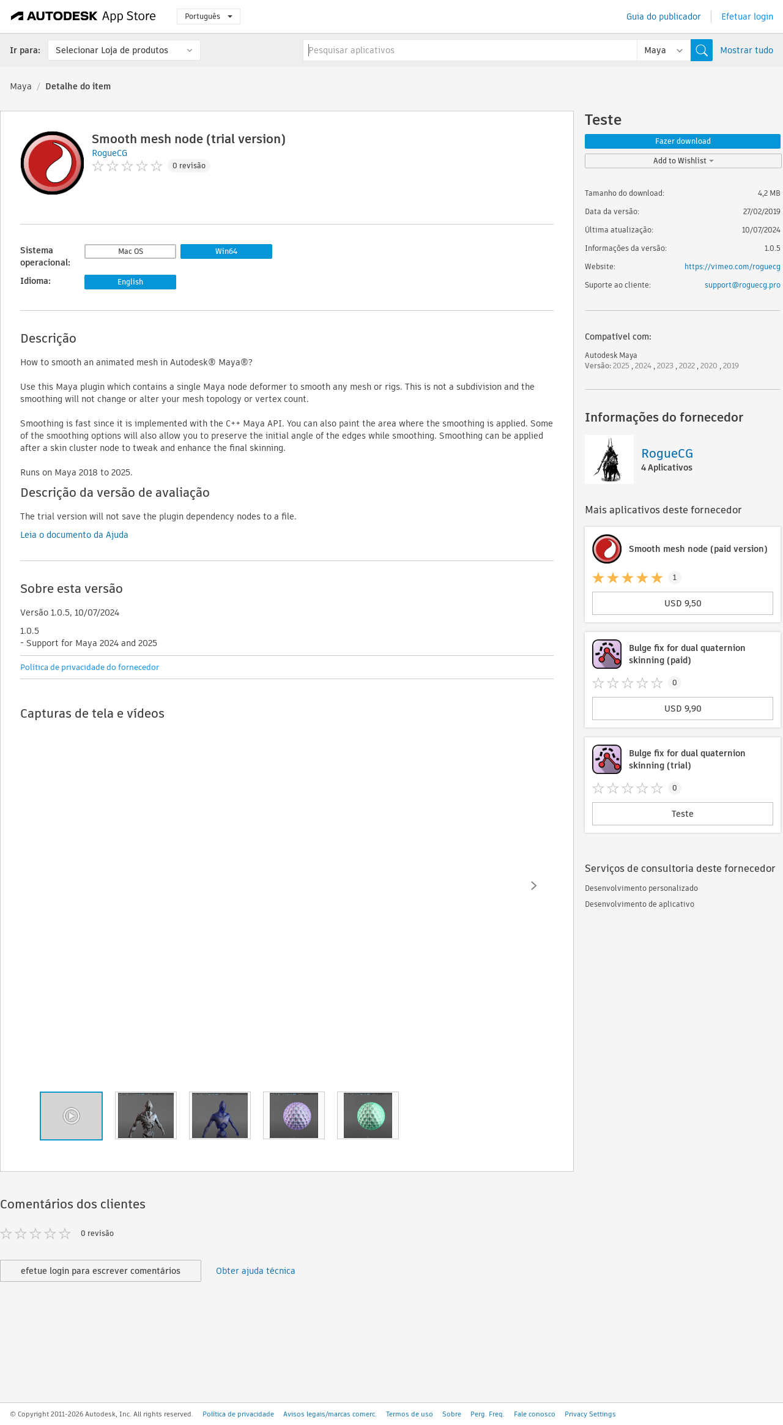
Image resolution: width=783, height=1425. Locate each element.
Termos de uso (409, 1414)
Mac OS (130, 251)
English (130, 282)
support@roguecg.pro (743, 285)
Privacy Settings (590, 1414)
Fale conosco (534, 1414)
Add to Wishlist (683, 160)
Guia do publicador (663, 16)
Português (208, 16)
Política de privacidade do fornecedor (89, 667)
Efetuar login (747, 16)
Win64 (226, 251)
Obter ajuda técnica (255, 1271)
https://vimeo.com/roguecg (733, 266)
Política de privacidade (238, 1414)
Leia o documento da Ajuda (74, 535)
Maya (21, 86)
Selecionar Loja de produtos (112, 50)
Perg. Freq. (487, 1414)
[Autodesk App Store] (83, 16)
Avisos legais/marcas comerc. (330, 1414)
